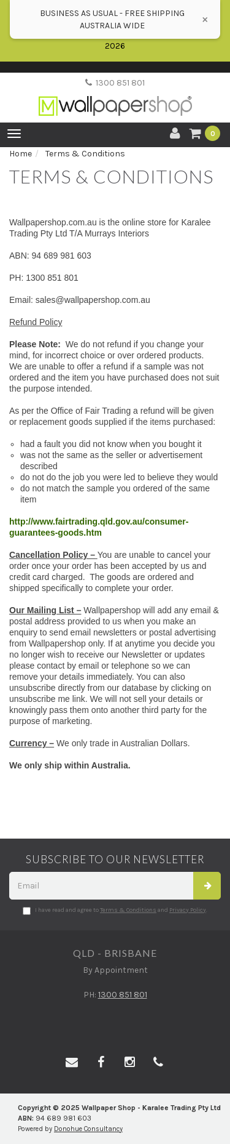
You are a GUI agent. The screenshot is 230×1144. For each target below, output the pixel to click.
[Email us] (71, 1062)
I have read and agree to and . (115, 910)
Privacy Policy (187, 910)
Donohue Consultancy (88, 1129)
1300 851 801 (115, 83)
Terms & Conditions (128, 910)
